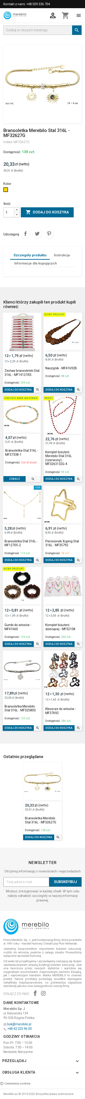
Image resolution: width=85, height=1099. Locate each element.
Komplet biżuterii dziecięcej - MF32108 (60, 627)
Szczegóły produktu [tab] (30, 255)
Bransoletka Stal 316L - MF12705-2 (21, 543)
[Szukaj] (42, 30)
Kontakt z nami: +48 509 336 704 (26, 4)
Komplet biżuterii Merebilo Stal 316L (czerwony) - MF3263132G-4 (58, 458)
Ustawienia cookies (15, 1083)
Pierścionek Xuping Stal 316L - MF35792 (62, 543)
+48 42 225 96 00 (19, 1028)
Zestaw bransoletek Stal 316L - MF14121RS (22, 373)
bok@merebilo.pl (19, 1024)
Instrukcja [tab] (62, 255)
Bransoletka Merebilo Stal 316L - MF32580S (20, 708)
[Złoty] (6, 190)
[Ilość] (8, 212)
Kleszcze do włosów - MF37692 (60, 711)
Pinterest (48, 233)
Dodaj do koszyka (47, 212)
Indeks (8, 142)
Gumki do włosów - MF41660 (18, 627)
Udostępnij (25, 233)
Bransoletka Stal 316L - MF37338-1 (21, 452)
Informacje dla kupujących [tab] (35, 263)
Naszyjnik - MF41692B (61, 368)
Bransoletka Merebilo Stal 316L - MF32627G (40, 820)
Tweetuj (37, 233)
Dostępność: (12, 152)
